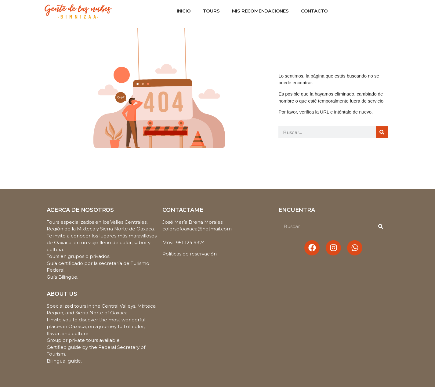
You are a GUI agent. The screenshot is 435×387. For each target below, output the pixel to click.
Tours (211, 11)
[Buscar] (382, 132)
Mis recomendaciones (260, 11)
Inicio (184, 11)
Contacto (314, 11)
